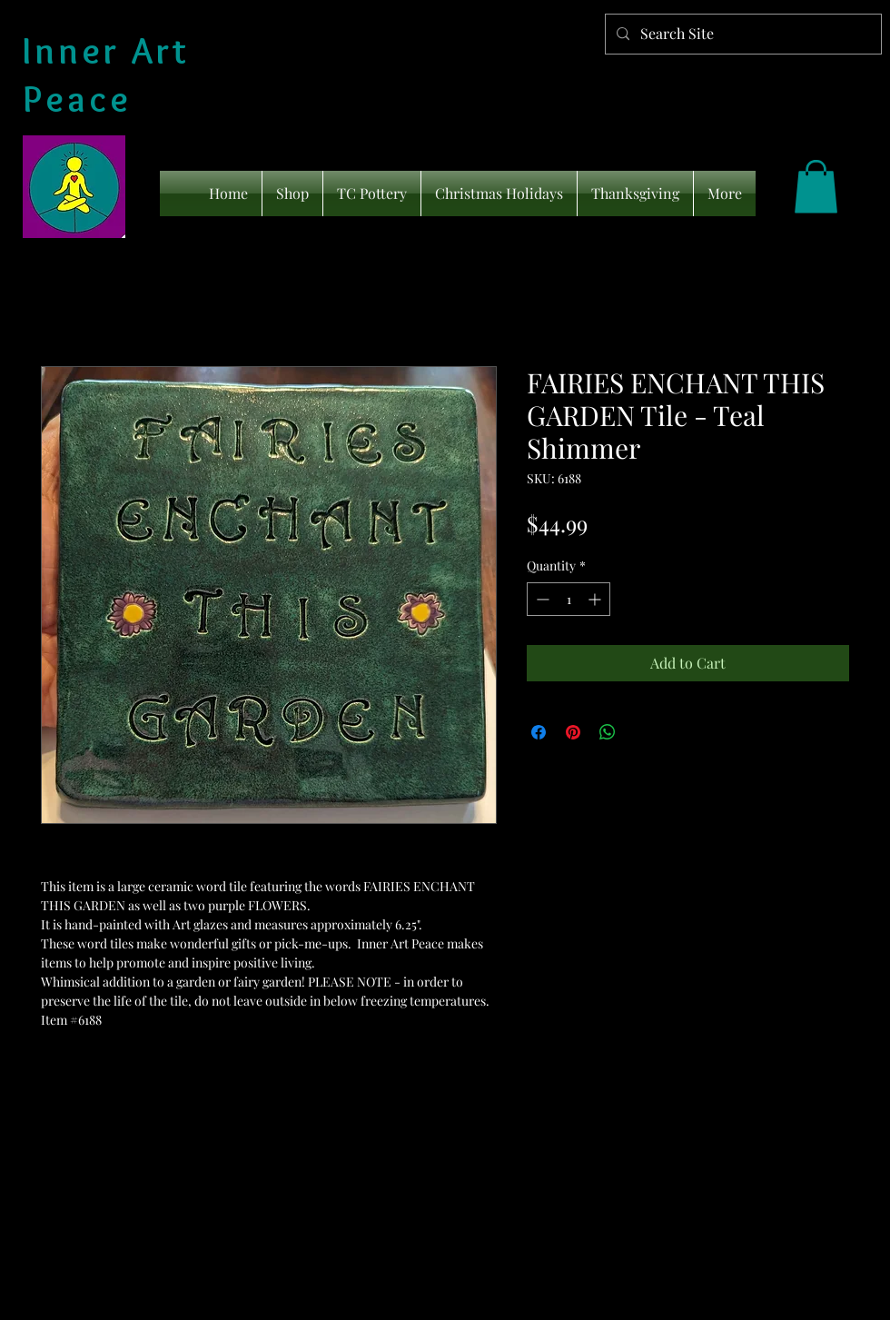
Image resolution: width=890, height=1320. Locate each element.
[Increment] (596, 599)
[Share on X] (642, 732)
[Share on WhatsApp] (607, 732)
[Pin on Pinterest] (573, 732)
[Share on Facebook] (538, 732)
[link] (816, 186)
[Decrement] (540, 599)
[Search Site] (741, 34)
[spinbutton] (568, 599)
